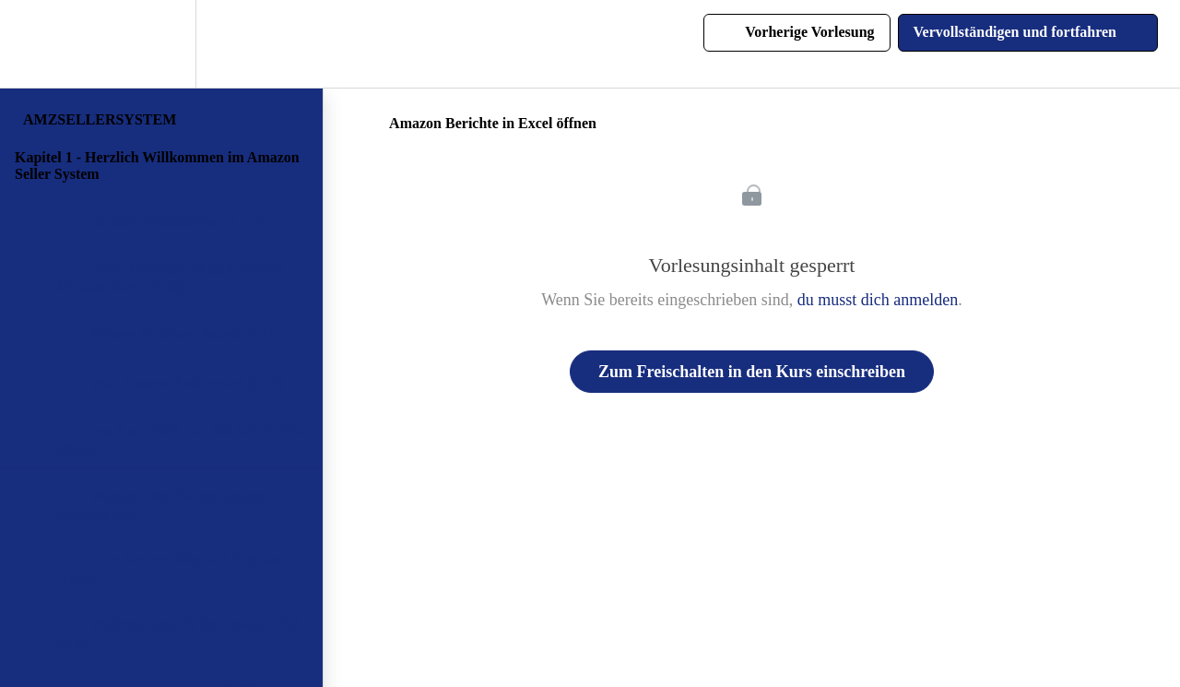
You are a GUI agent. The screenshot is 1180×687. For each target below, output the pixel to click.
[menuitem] (161, 44)
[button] (34, 44)
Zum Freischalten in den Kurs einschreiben (751, 371)
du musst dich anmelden (877, 299)
